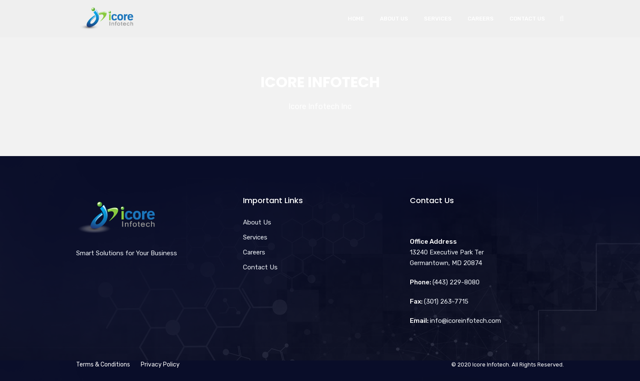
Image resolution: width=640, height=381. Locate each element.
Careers (481, 18)
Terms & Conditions (103, 364)
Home (356, 18)
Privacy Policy (160, 364)
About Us (394, 18)
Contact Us (527, 18)
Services (438, 18)
